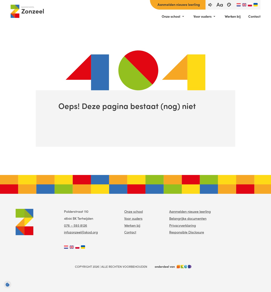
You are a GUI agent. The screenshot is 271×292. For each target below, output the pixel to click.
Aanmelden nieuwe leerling (179, 4)
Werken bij (233, 16)
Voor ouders (202, 16)
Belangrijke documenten (187, 218)
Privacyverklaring (182, 225)
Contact (254, 16)
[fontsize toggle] (219, 5)
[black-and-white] (229, 5)
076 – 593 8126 (75, 225)
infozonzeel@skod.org (81, 232)
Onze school (171, 16)
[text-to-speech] (210, 5)
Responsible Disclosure (186, 232)
